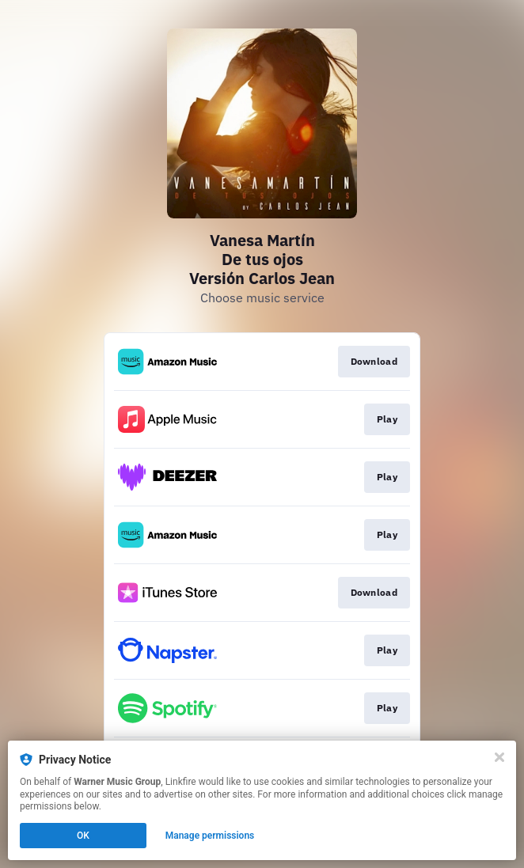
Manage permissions (210, 835)
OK (83, 835)
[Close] (499, 757)
